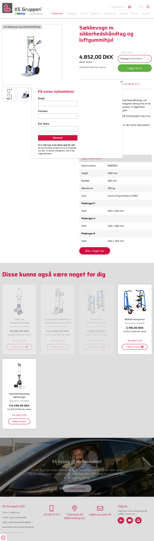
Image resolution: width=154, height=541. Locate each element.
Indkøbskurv (121, 7)
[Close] (121, 82)
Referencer (110, 13)
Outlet (84, 13)
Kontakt (145, 13)
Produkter (57, 13)
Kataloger (71, 13)
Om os (134, 13)
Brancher (96, 13)
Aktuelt (123, 13)
